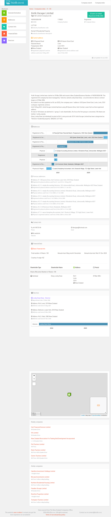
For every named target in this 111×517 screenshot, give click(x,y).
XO (50, 9)
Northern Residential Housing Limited (42, 483)
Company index (100, 3)
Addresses (11, 20)
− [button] (34, 379)
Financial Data (12, 34)
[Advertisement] (14, 78)
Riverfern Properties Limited (39, 494)
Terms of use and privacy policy (55, 515)
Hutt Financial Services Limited (40, 427)
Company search (86, 3)
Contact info (12, 27)
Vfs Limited (34, 433)
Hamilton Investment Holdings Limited (43, 471)
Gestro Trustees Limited (38, 456)
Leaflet (83, 415)
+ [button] (34, 375)
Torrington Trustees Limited (39, 500)
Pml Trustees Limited (37, 444)
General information (14, 13)
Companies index (40, 9)
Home (31, 9)
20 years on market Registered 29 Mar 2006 (96, 15)
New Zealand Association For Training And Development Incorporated (53, 439)
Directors (11, 40)
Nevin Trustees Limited (38, 450)
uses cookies (18, 512)
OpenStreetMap (96, 415)
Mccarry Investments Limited (40, 477)
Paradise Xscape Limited (39, 488)
